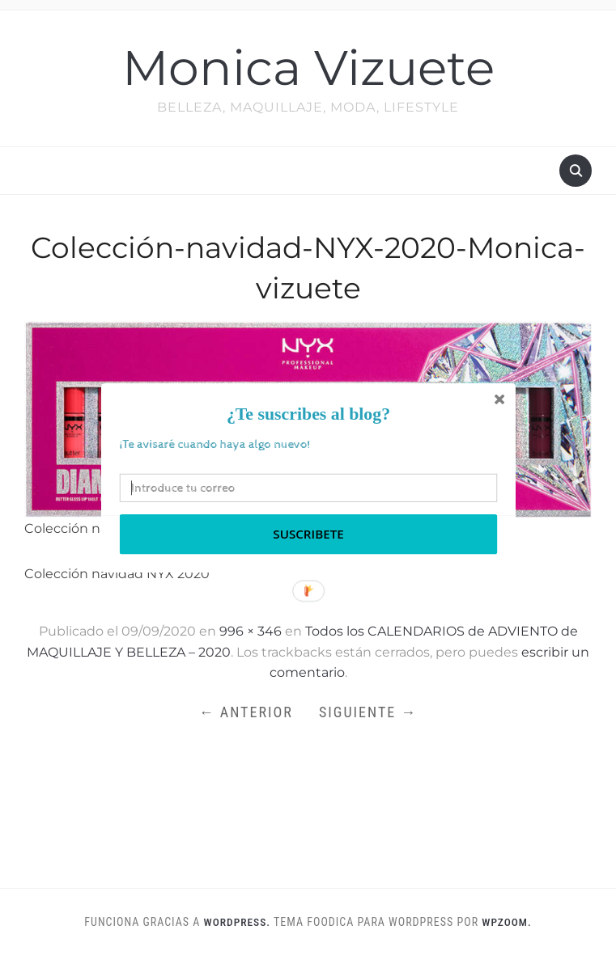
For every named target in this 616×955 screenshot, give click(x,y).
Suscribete (308, 534)
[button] (307, 413)
